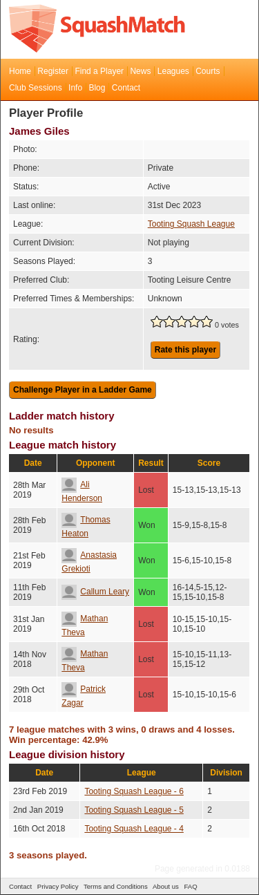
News (140, 71)
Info (75, 88)
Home (20, 71)
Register (52, 71)
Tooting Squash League (191, 224)
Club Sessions (35, 88)
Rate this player (185, 350)
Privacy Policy (58, 886)
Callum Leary (95, 591)
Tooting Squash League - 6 (133, 791)
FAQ (190, 886)
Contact (126, 88)
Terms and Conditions (116, 886)
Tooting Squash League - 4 (133, 828)
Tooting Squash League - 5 (133, 810)
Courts (207, 71)
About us (166, 886)
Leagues (173, 71)
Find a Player (99, 71)
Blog (96, 88)
